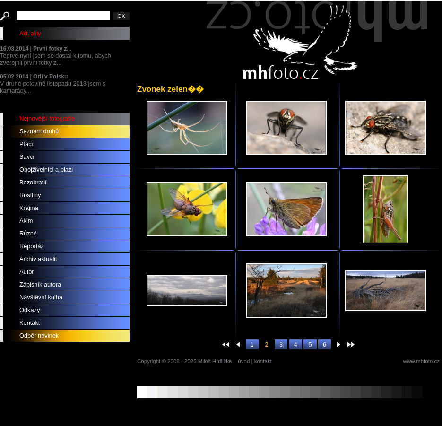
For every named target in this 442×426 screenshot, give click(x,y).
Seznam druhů (39, 131)
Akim (26, 220)
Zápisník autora (40, 284)
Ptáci (26, 144)
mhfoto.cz (316, 42)
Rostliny (30, 195)
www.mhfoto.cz (421, 361)
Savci (26, 156)
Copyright (148, 361)
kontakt (263, 361)
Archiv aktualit (38, 258)
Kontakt (29, 322)
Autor (26, 271)
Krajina (28, 207)
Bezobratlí (33, 182)
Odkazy (29, 309)
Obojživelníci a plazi (46, 169)
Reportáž (31, 246)
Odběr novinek (39, 335)
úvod (244, 361)
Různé (28, 233)
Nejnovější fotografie (47, 118)
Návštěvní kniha (40, 297)
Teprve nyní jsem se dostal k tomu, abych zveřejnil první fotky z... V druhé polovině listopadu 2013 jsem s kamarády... (65, 69)
